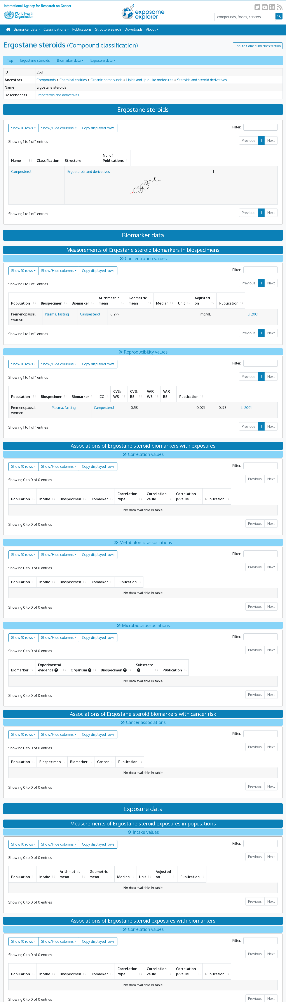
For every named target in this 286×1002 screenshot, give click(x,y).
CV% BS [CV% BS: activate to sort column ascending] (176, 386)
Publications (82, 29)
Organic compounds (106, 80)
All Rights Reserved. (164, 989)
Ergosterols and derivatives (58, 95)
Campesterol (21, 166)
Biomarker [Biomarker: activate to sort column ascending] (91, 298)
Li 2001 (256, 309)
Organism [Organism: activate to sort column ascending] (125, 644)
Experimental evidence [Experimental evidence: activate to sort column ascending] (68, 644)
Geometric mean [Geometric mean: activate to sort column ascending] (156, 295)
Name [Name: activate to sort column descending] (16, 155)
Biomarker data (25, 29)
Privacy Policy (117, 989)
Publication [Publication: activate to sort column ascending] (260, 298)
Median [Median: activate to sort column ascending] (189, 298)
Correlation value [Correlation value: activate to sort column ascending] (179, 478)
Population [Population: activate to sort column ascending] (20, 298)
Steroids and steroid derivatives (202, 80)
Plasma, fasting (63, 309)
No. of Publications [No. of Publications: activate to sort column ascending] (215, 155)
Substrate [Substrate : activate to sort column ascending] (212, 644)
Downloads (133, 29)
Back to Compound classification (258, 46)
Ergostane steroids (35, 60)
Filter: (255, 127)
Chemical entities (73, 80)
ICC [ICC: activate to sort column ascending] (129, 386)
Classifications (55, 29)
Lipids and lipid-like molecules (149, 80)
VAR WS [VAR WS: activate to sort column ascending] (202, 386)
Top (10, 60)
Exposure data (101, 60)
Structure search (108, 29)
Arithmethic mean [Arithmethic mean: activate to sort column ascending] (119, 295)
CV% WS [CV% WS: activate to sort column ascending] (151, 386)
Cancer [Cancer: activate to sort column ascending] (187, 735)
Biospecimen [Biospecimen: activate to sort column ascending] (62, 298)
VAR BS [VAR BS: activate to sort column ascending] (228, 386)
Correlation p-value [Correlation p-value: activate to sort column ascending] (221, 478)
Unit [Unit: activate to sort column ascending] (208, 298)
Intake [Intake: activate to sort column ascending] (46, 478)
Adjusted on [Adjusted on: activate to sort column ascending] (229, 295)
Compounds (46, 80)
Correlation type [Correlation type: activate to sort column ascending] (137, 478)
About (151, 29)
